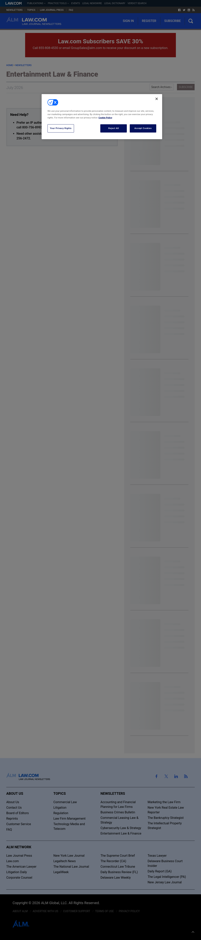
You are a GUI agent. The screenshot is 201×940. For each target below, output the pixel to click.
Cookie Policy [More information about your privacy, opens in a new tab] (105, 117)
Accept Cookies (143, 128)
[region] (102, 116)
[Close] (156, 98)
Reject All (113, 128)
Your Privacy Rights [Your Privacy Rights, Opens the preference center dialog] (60, 128)
